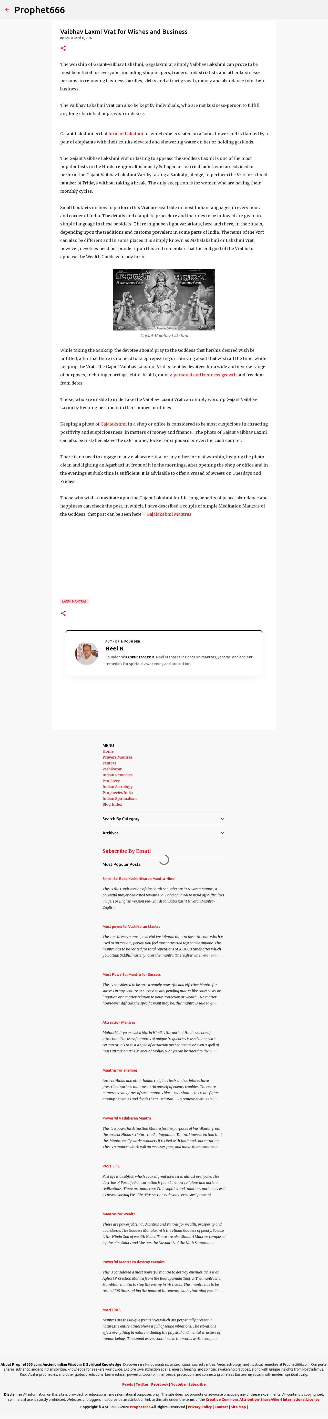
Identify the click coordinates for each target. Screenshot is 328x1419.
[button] (63, 48)
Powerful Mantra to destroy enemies (133, 1262)
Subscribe (197, 1384)
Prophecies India (117, 792)
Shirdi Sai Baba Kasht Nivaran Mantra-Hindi (139, 879)
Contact (221, 1407)
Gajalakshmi (113, 424)
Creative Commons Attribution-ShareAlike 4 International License (263, 1399)
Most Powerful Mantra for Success (131, 974)
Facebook (159, 1384)
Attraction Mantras (118, 1022)
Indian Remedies (117, 775)
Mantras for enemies (119, 1070)
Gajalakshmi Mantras (169, 514)
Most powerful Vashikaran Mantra (131, 927)
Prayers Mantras (117, 757)
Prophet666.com (139, 657)
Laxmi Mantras (74, 601)
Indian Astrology (117, 786)
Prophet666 (39, 9)
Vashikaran (112, 769)
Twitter (142, 1384)
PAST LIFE (111, 1166)
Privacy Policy (200, 1407)
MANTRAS (111, 1310)
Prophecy (111, 781)
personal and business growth (205, 374)
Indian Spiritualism (119, 798)
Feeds (127, 1384)
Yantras (109, 763)
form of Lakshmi (125, 133)
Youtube (178, 1384)
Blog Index (112, 804)
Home (108, 751)
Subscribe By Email (126, 851)
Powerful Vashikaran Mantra (126, 1118)
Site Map (238, 1407)
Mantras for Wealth (119, 1214)
